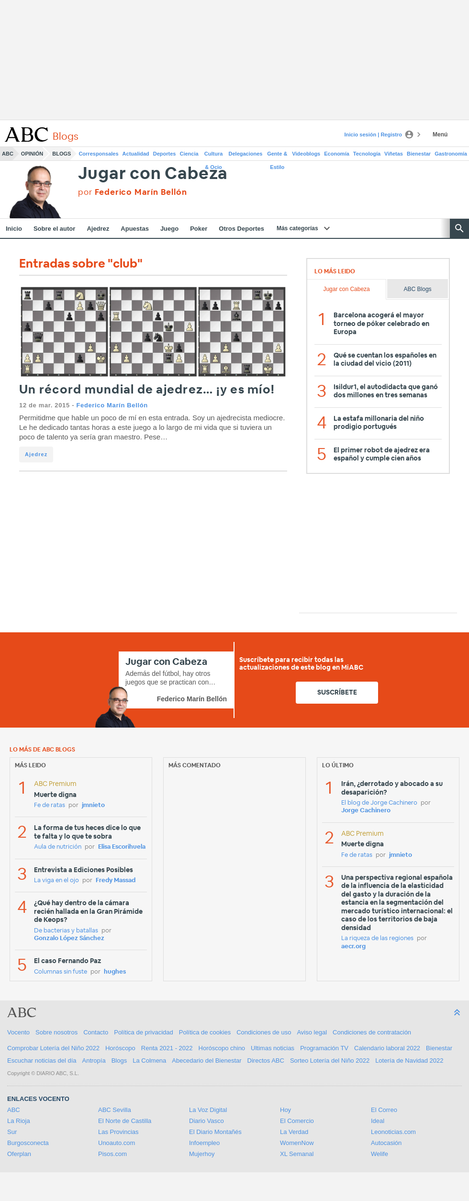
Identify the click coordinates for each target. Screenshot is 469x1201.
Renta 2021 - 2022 (167, 1048)
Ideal (377, 1121)
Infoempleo (204, 1143)
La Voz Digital (208, 1110)
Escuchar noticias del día (42, 1060)
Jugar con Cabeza (153, 174)
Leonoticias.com (393, 1132)
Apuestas (135, 228)
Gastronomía (451, 154)
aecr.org (353, 946)
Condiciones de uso (263, 1032)
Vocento (18, 1032)
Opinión (32, 154)
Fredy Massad (115, 880)
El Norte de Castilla (124, 1121)
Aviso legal (312, 1032)
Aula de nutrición (57, 847)
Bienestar (419, 154)
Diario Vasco (206, 1121)
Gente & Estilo (277, 155)
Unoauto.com (116, 1143)
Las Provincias (118, 1132)
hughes (115, 972)
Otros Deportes (241, 228)
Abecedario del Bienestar (206, 1060)
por (132, 192)
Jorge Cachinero (366, 811)
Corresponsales (98, 154)
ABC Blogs (418, 289)
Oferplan (19, 1154)
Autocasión (386, 1143)
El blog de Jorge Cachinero (379, 803)
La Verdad (294, 1132)
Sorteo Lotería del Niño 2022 (329, 1060)
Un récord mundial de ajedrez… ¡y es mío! (147, 390)
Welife (379, 1154)
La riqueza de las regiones (377, 938)
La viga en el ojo (56, 880)
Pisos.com (112, 1154)
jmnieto (93, 805)
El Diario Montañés (215, 1132)
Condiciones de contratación (372, 1032)
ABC (7, 154)
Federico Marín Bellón (111, 405)
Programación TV (324, 1048)
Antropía (94, 1060)
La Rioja (18, 1121)
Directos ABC (265, 1060)
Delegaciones (246, 154)
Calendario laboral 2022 (387, 1048)
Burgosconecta (28, 1143)
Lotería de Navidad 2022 (409, 1060)
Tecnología (366, 154)
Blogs (61, 154)
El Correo (384, 1110)
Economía (336, 154)
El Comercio (297, 1121)
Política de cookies (205, 1032)
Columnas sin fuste (60, 972)
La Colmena (149, 1060)
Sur (12, 1132)
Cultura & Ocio (213, 155)
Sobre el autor (54, 228)
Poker (198, 228)
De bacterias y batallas (66, 931)
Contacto (95, 1032)
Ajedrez (98, 228)
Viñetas (393, 154)
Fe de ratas (49, 805)
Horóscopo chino (222, 1048)
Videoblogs (306, 154)
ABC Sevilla (114, 1110)
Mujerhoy (201, 1154)
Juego (169, 228)
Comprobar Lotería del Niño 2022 (53, 1048)
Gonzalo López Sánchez (69, 938)
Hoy (285, 1110)
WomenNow (297, 1143)
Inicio (14, 228)
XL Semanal (296, 1154)
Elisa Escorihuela (121, 847)
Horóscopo (120, 1048)
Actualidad (136, 154)
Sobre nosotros (56, 1032)
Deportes (164, 154)
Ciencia (189, 154)
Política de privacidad (143, 1032)
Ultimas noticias (272, 1048)
